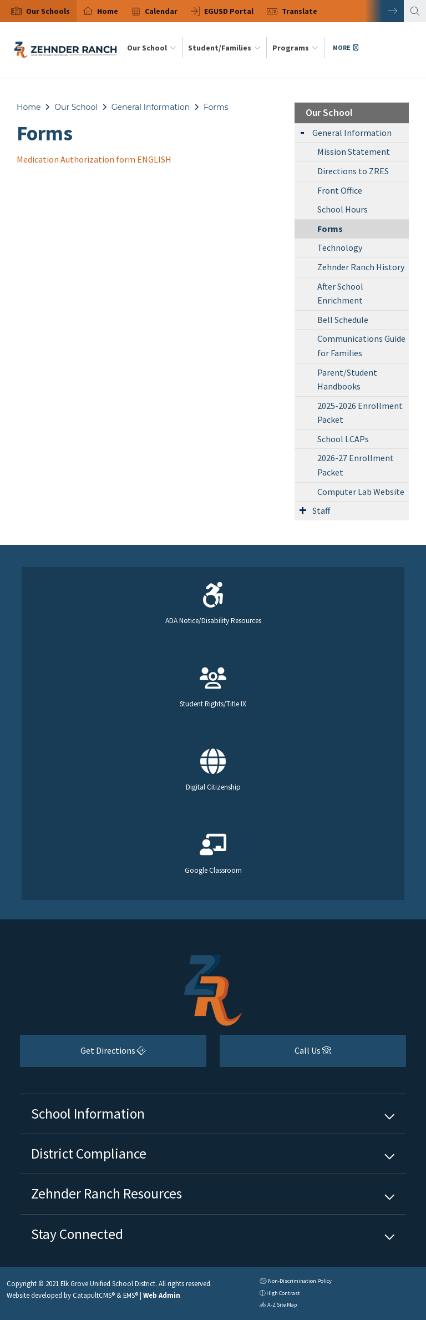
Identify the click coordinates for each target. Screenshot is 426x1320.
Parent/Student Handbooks (347, 379)
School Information (88, 1113)
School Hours (342, 209)
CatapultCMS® (94, 1295)
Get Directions (83, 1054)
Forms (216, 107)
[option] (38, 11)
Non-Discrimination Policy (296, 1282)
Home (107, 11)
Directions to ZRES (353, 170)
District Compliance (88, 1153)
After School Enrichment (340, 293)
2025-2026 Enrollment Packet (360, 413)
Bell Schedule (342, 319)
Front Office (339, 190)
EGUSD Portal (228, 11)
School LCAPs (343, 438)
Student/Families (224, 48)
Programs (295, 48)
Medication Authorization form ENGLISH (94, 159)
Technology (339, 247)
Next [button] (384, 11)
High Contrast (283, 1293)
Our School (151, 48)
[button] (48, 11)
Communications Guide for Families (361, 345)
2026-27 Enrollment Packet (355, 465)
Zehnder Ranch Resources (106, 1193)
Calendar (161, 11)
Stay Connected (77, 1234)
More (345, 47)
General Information (150, 107)
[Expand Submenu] (302, 131)
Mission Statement (353, 151)
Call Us (275, 1054)
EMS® (130, 1295)
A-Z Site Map (278, 1306)
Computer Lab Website (360, 491)
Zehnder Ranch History (360, 266)
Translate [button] (299, 11)
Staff (321, 510)
